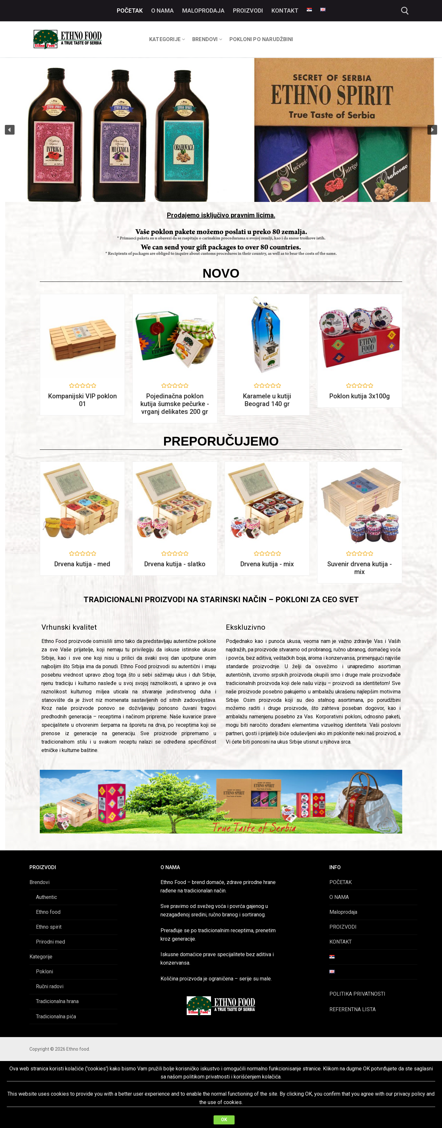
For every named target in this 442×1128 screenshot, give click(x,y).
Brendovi (39, 882)
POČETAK (340, 882)
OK (224, 1119)
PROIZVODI (343, 927)
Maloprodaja (343, 912)
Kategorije (40, 957)
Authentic (46, 897)
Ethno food (48, 912)
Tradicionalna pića (56, 1016)
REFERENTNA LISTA (352, 1009)
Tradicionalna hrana (57, 1001)
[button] (10, 130)
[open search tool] (405, 10)
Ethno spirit (48, 927)
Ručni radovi (49, 986)
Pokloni (44, 971)
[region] (221, 130)
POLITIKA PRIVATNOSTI (357, 994)
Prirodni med (50, 942)
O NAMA (339, 897)
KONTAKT (340, 942)
